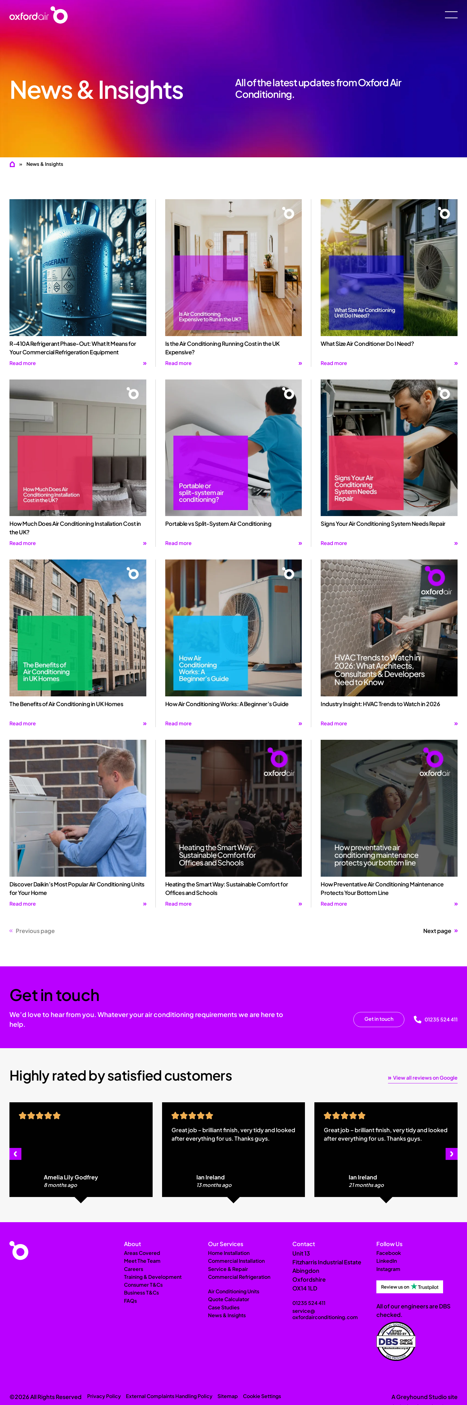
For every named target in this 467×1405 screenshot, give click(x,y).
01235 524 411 (439, 1023)
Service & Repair (230, 1274)
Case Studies (226, 1315)
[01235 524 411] (413, 1023)
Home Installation (231, 1257)
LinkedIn (388, 1265)
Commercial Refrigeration (243, 1283)
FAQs (131, 1309)
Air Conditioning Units (237, 1298)
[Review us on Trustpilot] (409, 1293)
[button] (9, 1152)
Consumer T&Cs (146, 1292)
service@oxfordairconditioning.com (329, 1319)
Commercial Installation (240, 1265)
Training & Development (156, 1283)
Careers (135, 1274)
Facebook (390, 1257)
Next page (437, 934)
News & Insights (229, 1324)
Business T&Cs (144, 1300)
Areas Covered (144, 1257)
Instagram (390, 1274)
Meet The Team (144, 1265)
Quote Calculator (231, 1307)
